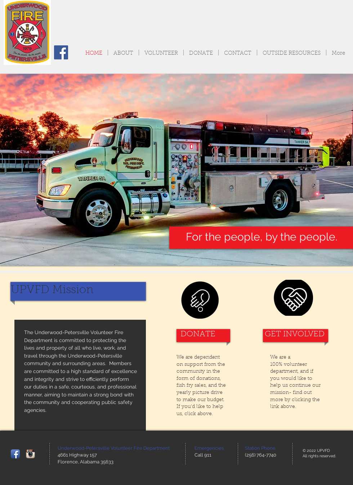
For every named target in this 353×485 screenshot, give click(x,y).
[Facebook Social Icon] (61, 52)
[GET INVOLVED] (294, 334)
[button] (176, 170)
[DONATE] (197, 334)
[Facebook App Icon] (15, 453)
